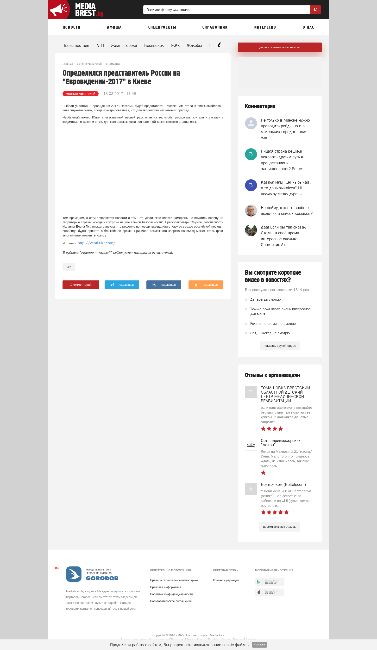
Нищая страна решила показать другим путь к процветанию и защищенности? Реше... (283, 160)
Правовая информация (165, 587)
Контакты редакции (226, 580)
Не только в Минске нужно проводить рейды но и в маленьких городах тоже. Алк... (285, 129)
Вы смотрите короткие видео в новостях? (273, 276)
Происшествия (76, 45)
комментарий (81, 284)
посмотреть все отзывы (279, 526)
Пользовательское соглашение (171, 601)
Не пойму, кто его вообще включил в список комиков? (287, 210)
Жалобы (194, 45)
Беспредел (154, 45)
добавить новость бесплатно (279, 47)
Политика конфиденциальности (171, 594)
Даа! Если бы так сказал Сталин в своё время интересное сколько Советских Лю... (283, 236)
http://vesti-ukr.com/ (96, 243)
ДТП (100, 45)
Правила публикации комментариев (174, 580)
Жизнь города (124, 45)
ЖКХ (175, 45)
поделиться (122, 285)
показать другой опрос (280, 345)
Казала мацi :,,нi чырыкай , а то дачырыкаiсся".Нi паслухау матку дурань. (286, 188)
